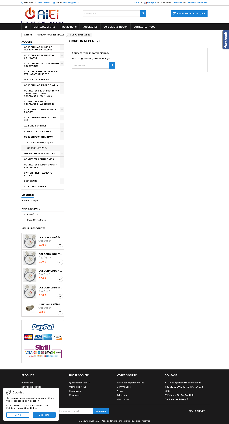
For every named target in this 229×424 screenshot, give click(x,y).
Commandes (124, 386)
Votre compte (127, 375)
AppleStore (32, 214)
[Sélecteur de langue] (152, 2)
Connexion (177, 2)
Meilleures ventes (44, 26)
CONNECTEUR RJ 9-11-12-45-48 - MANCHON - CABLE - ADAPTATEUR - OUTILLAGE (41, 93)
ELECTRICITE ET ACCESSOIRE (39, 153)
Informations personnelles (130, 382)
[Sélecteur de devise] (138, 2)
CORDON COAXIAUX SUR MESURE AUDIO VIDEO (41, 64)
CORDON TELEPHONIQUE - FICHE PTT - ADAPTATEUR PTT (41, 73)
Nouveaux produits (31, 386)
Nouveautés (90, 26)
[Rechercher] (114, 13)
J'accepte (44, 414)
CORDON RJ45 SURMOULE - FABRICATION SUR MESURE (39, 48)
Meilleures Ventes (33, 228)
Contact (171, 375)
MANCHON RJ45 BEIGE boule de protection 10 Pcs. (50, 304)
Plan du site (75, 390)
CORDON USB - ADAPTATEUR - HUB (40, 119)
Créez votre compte (197, 2)
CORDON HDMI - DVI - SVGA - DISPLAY (40, 111)
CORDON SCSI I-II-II (35, 186)
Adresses (122, 395)
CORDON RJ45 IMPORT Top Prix (41, 85)
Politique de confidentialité (21, 408)
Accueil (26, 42)
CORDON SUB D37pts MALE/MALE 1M (50, 254)
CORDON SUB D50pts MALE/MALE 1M (50, 237)
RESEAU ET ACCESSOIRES (37, 131)
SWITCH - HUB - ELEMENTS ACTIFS (38, 174)
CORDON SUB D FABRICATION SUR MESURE (40, 56)
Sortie (18, 414)
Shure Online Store (36, 219)
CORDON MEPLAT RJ (37, 148)
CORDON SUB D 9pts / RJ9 (40, 142)
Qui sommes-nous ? (115, 26)
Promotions (69, 26)
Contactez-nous (144, 26)
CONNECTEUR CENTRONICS (39, 159)
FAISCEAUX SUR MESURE (36, 79)
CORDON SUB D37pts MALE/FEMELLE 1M (50, 271)
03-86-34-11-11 (42, 2)
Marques (27, 195)
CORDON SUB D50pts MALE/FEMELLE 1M (50, 287)
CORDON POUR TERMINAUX (38, 136)
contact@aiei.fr (71, 2)
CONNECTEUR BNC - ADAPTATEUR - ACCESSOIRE (39, 102)
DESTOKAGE (30, 180)
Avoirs (120, 390)
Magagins (74, 395)
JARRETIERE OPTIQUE (35, 125)
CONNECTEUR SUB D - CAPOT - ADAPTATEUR (40, 166)
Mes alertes (123, 399)
